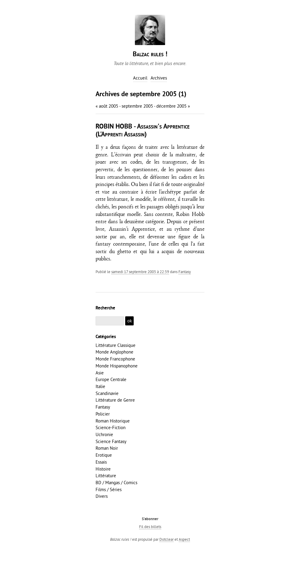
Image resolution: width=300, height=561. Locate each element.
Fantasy (184, 271)
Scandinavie (107, 393)
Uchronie (104, 434)
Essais (101, 462)
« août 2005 (107, 106)
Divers (102, 496)
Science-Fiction (111, 427)
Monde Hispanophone (117, 366)
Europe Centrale (111, 379)
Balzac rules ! (150, 55)
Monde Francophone (115, 359)
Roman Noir (107, 448)
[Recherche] (110, 321)
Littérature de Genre (115, 400)
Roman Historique (113, 421)
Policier (103, 414)
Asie (100, 373)
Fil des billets (150, 526)
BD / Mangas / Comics (116, 482)
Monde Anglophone (114, 352)
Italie (100, 386)
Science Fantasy (111, 441)
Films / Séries (109, 489)
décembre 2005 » (173, 106)
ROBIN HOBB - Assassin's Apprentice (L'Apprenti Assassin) (143, 131)
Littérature (106, 475)
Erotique (104, 455)
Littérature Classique (115, 345)
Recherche (105, 308)
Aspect (184, 539)
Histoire (103, 469)
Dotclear (166, 539)
